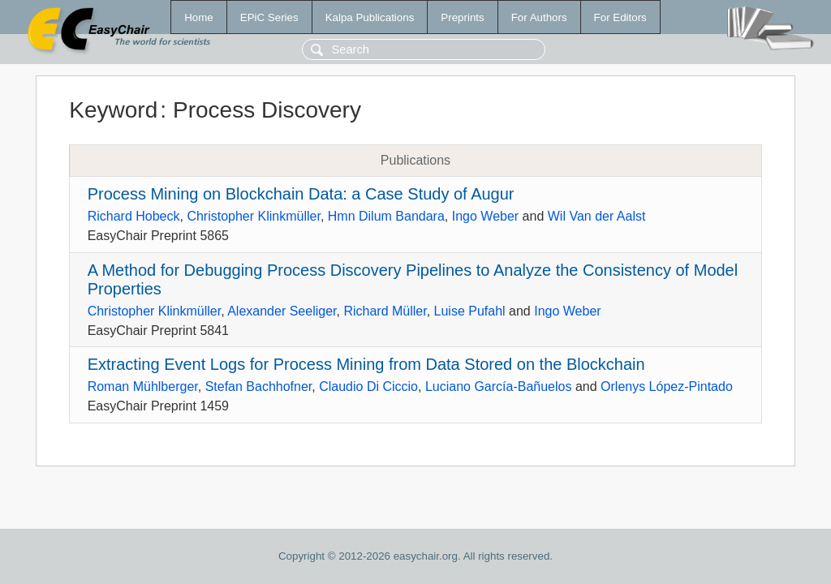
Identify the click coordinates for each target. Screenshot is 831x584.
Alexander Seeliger (281, 311)
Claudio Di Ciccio (368, 386)
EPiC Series (269, 17)
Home (198, 17)
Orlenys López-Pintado (667, 386)
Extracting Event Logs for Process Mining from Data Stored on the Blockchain (366, 364)
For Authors (539, 17)
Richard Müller (384, 311)
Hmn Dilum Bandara (386, 216)
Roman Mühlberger (143, 386)
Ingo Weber (485, 216)
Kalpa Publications (370, 17)
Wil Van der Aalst (597, 216)
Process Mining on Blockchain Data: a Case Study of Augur (301, 194)
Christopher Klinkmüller (254, 216)
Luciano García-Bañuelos (498, 386)
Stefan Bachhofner (258, 386)
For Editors (620, 17)
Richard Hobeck (134, 216)
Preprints (462, 17)
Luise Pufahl (470, 311)
